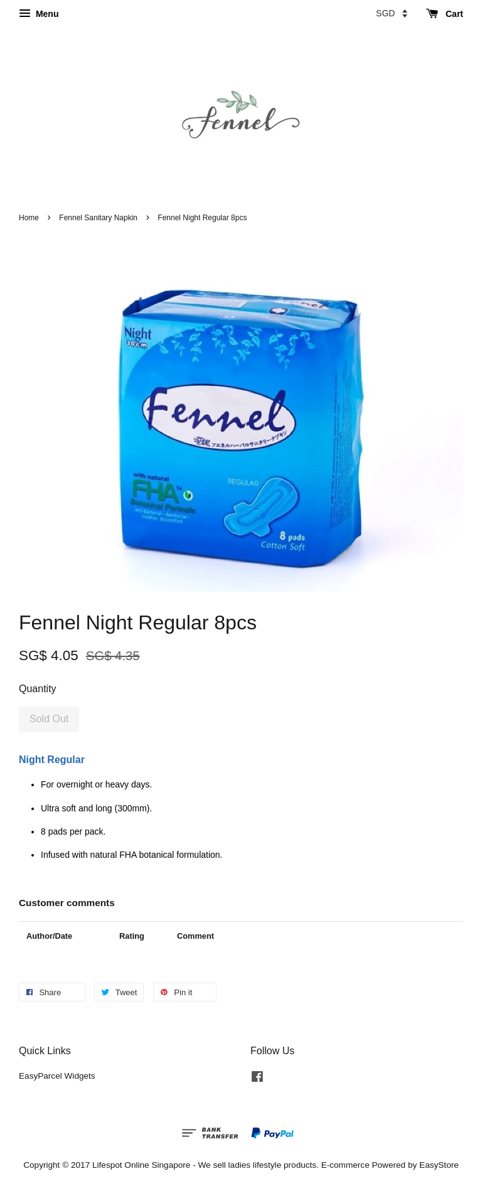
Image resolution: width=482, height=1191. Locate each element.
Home (29, 217)
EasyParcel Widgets (57, 1076)
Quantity (37, 688)
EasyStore (439, 1165)
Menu (38, 14)
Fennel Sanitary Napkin (98, 217)
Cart (444, 14)
